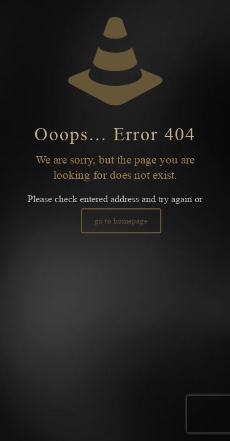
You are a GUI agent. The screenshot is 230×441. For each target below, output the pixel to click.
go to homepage (121, 220)
